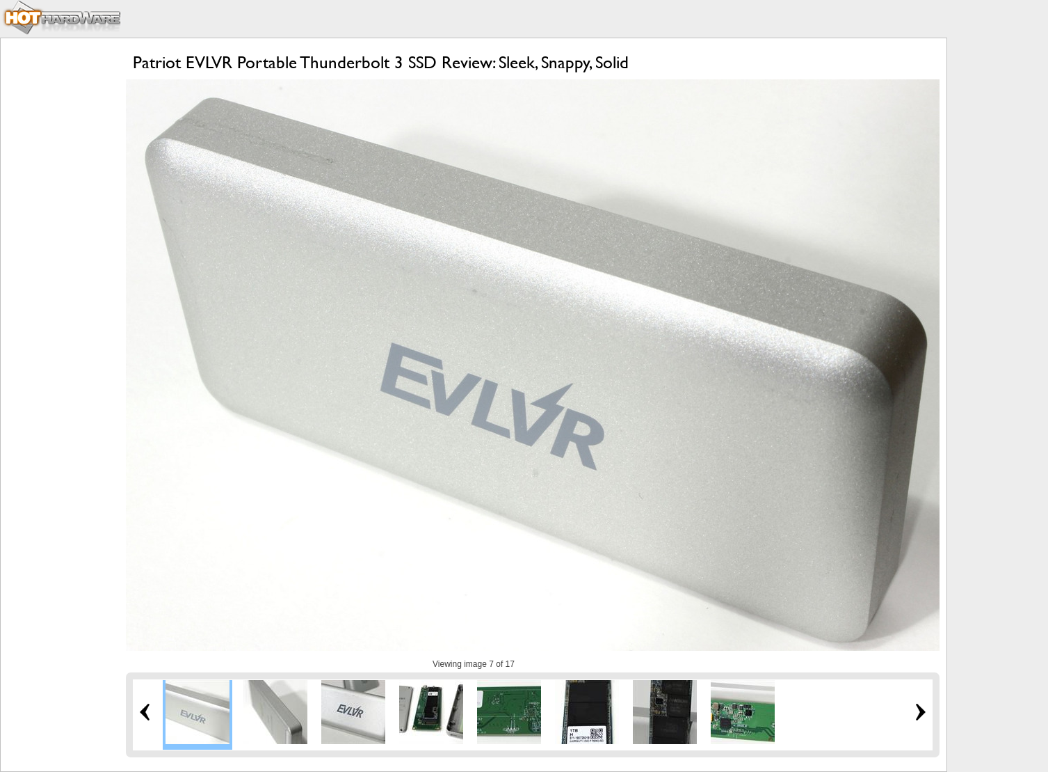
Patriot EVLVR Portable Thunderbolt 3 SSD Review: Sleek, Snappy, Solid (381, 62)
